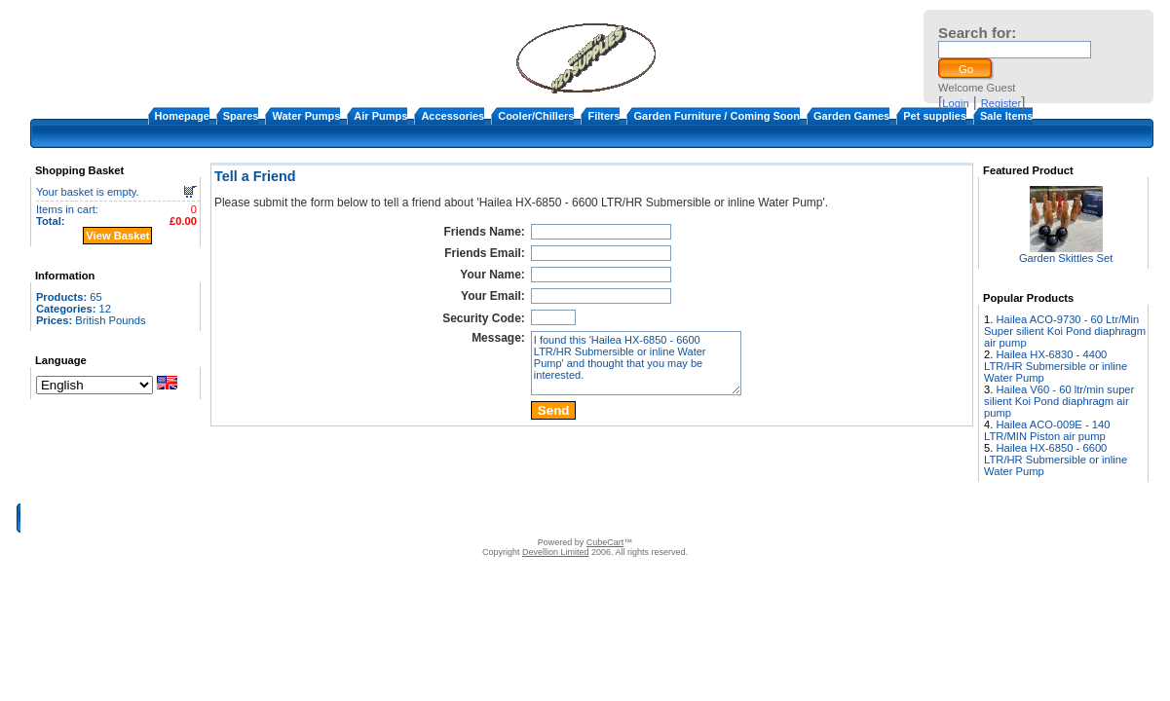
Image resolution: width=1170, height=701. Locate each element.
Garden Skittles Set (1066, 258)
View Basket (117, 235)
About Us (435, 518)
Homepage (182, 116)
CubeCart (605, 542)
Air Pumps (380, 116)
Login (955, 103)
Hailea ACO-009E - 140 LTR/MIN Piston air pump (1047, 430)
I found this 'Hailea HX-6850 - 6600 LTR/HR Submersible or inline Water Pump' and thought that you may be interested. (636, 363)
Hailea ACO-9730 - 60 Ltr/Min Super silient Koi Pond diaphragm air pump (1065, 331)
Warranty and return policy (699, 518)
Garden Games (851, 116)
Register (1001, 103)
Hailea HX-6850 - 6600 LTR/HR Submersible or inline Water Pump (1055, 459)
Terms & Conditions (578, 518)
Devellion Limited (555, 552)
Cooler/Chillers (536, 116)
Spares (241, 116)
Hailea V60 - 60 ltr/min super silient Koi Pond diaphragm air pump (1059, 401)
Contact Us (494, 518)
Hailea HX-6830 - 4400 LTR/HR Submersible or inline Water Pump (1055, 366)
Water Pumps (306, 116)
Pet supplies (934, 116)
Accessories (452, 116)
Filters (603, 116)
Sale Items (1006, 116)
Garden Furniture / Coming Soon (716, 116)
